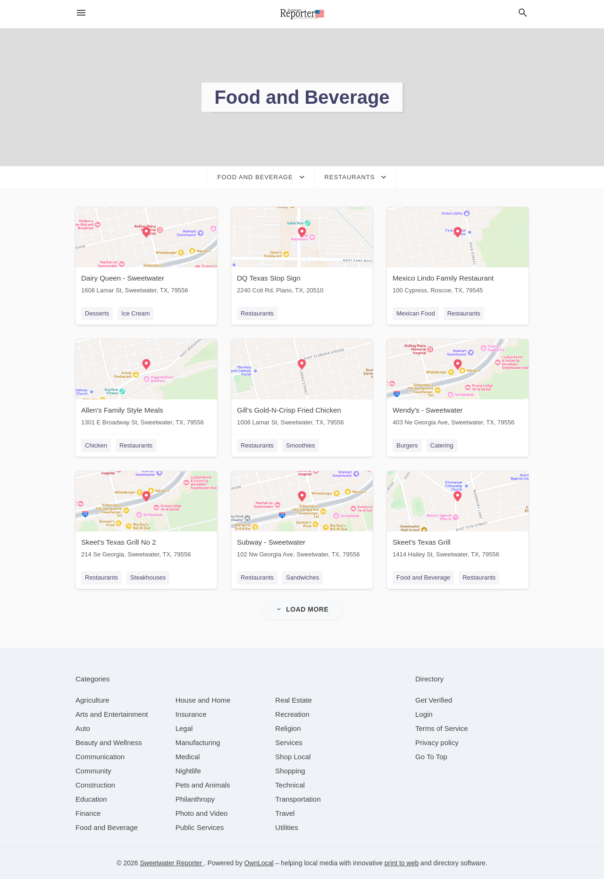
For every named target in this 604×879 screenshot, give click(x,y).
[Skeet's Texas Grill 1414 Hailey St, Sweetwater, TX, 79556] (458, 516)
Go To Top (431, 757)
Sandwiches (302, 577)
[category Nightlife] (188, 771)
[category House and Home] (203, 700)
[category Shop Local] (292, 757)
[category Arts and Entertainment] (112, 714)
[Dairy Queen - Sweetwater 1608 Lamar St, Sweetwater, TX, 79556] (146, 252)
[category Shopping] (290, 771)
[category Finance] (88, 813)
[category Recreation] (292, 714)
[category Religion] (288, 728)
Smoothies (300, 445)
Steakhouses (148, 577)
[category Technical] (290, 785)
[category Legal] (184, 728)
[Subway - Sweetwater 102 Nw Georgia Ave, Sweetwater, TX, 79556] (302, 516)
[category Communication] (100, 757)
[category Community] (93, 771)
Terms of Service (441, 728)
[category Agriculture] (92, 700)
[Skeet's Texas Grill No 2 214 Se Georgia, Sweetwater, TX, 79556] (146, 516)
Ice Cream (135, 313)
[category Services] (288, 742)
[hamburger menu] (81, 13)
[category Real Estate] (293, 700)
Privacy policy (437, 742)
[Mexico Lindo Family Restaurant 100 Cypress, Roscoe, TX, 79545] (458, 252)
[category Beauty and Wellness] (109, 742)
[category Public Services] (200, 827)
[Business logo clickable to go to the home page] (302, 14)
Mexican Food (415, 313)
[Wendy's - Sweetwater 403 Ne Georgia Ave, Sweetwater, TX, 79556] (458, 384)
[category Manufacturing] (198, 742)
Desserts (97, 313)
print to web (402, 863)
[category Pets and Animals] (203, 785)
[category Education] (91, 799)
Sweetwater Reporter (172, 863)
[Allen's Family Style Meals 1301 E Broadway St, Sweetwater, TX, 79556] (146, 384)
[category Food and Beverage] (107, 827)
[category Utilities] (286, 827)
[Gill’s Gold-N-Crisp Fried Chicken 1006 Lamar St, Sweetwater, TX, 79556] (302, 384)
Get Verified (433, 700)
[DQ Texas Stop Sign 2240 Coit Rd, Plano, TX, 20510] (302, 252)
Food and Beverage (423, 577)
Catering (441, 445)
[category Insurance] (191, 714)
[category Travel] (284, 813)
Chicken (96, 445)
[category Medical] (188, 757)
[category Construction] (95, 785)
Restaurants (257, 313)
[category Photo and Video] (202, 813)
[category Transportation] (297, 799)
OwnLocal (259, 863)
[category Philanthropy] (195, 799)
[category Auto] (83, 728)
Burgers (407, 445)
